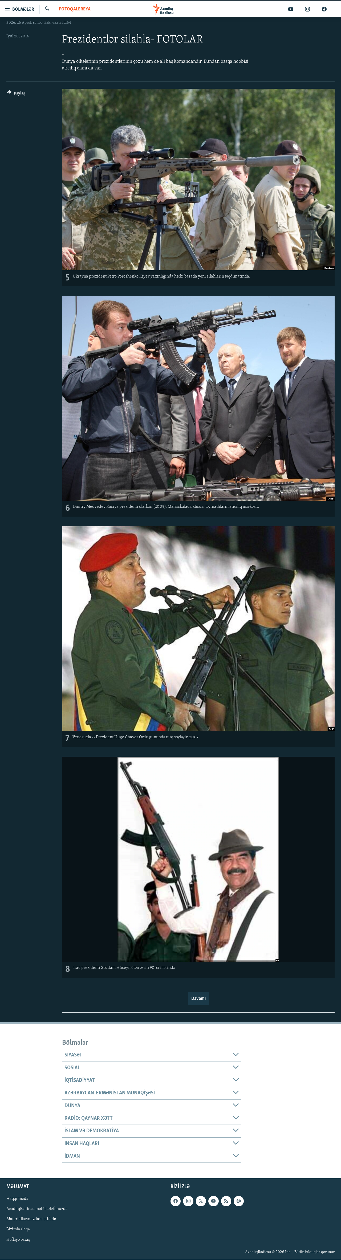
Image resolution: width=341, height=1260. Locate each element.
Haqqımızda (17, 1199)
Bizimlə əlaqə (18, 1229)
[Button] (16, 94)
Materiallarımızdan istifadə (31, 1219)
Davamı (198, 998)
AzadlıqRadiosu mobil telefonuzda (37, 1209)
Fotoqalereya (75, 9)
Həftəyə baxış (18, 1240)
